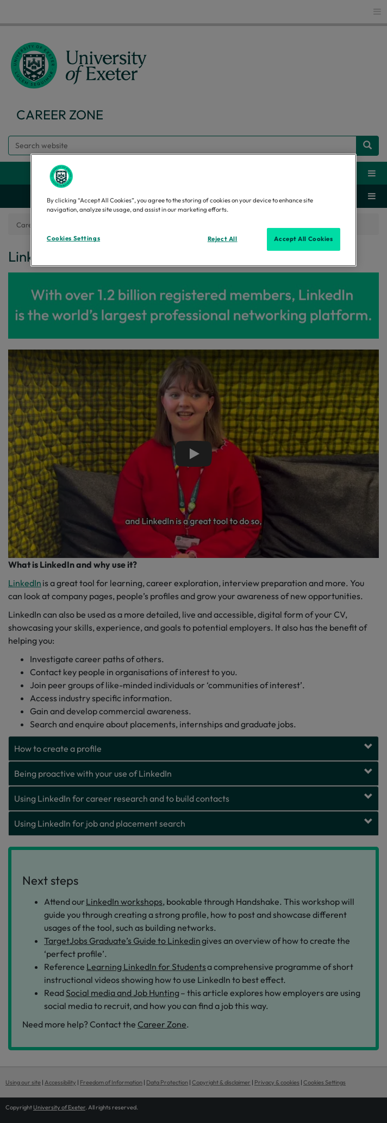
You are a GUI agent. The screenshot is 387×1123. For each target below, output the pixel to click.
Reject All (223, 239)
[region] (193, 210)
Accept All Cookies (303, 239)
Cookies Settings (73, 238)
